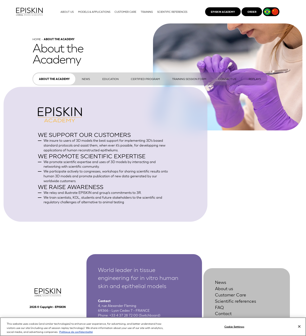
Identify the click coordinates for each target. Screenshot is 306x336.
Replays (255, 79)
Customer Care (230, 294)
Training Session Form (189, 79)
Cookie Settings (234, 326)
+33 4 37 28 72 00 (123, 315)
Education (110, 79)
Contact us (227, 79)
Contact (223, 313)
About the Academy (54, 79)
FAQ (219, 307)
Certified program (145, 79)
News (86, 79)
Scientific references (235, 301)
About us (224, 288)
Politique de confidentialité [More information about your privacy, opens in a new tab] (76, 332)
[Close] (299, 326)
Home (36, 39)
